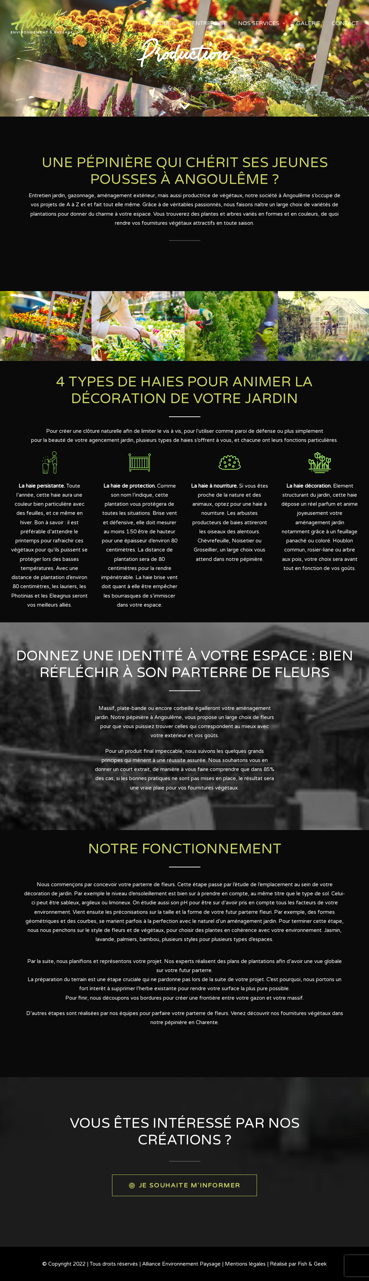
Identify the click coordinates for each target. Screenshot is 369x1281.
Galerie (308, 23)
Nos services (261, 23)
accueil (164, 23)
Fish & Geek (312, 1264)
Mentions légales (245, 1264)
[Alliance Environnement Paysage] (42, 23)
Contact (345, 23)
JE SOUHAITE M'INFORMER (184, 1185)
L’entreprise (207, 23)
